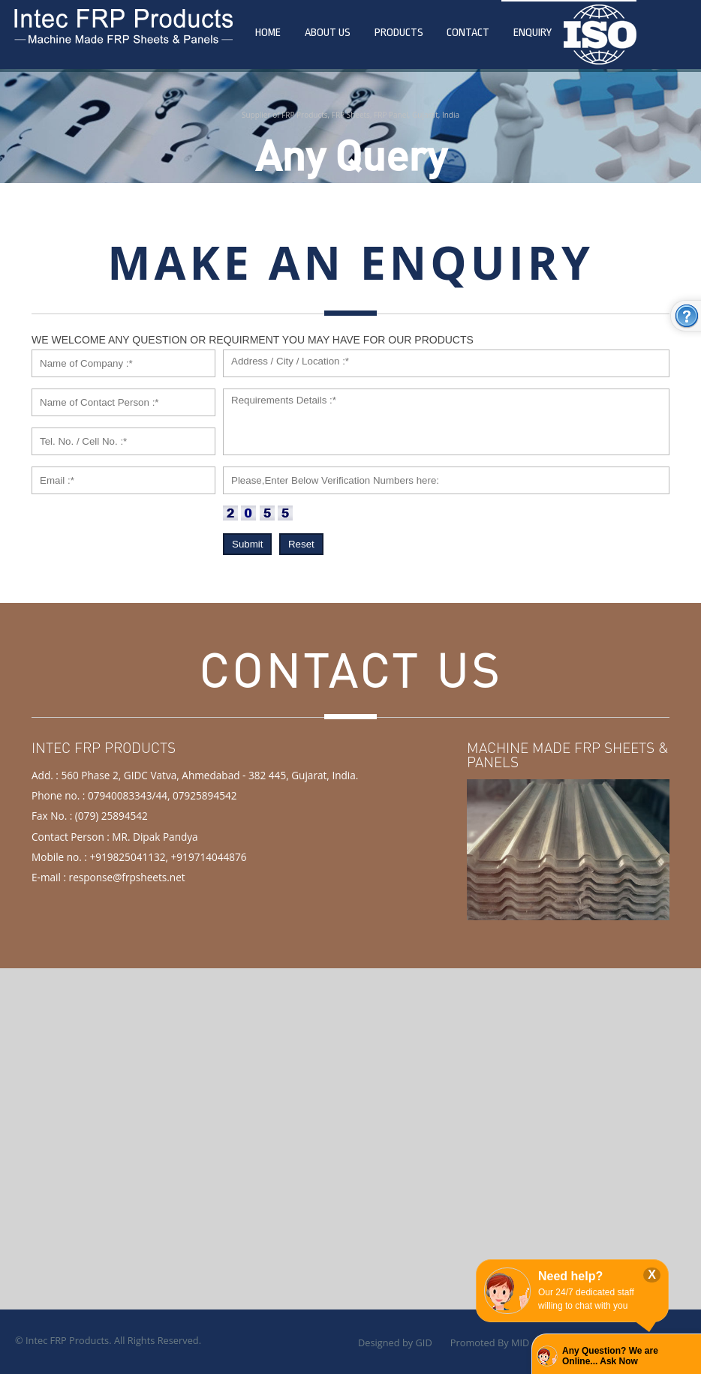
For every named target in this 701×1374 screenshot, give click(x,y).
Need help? (570, 1276)
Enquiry (532, 32)
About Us (327, 32)
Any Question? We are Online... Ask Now (610, 1356)
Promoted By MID (489, 1342)
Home (268, 32)
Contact (468, 32)
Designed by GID (395, 1342)
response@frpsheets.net (127, 877)
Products (399, 32)
